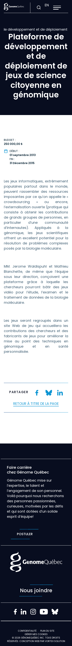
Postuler (24, 534)
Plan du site (47, 630)
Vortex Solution (55, 641)
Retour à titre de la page (36, 403)
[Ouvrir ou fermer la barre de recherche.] (38, 7)
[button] (57, 8)
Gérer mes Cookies (36, 634)
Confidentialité (27, 630)
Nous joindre (36, 590)
